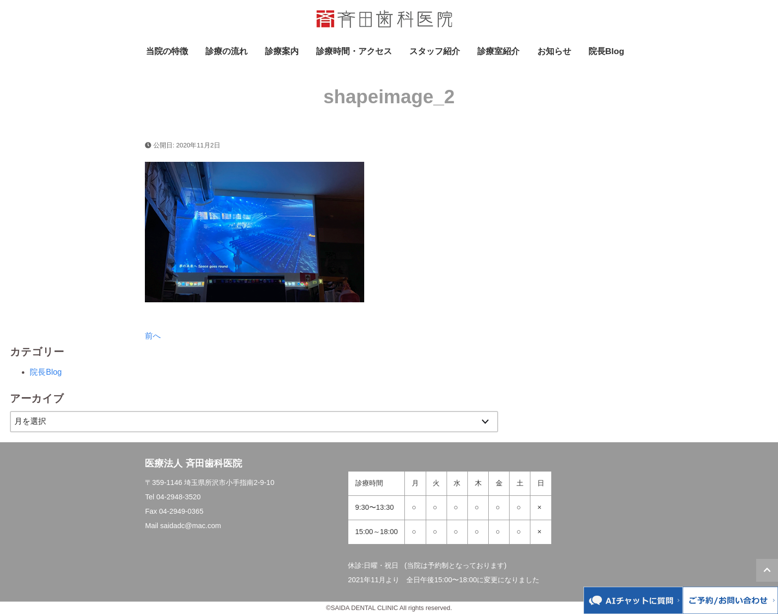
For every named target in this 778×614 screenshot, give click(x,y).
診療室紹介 (498, 51)
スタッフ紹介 (434, 51)
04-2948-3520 (178, 497)
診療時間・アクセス (354, 51)
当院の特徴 (167, 51)
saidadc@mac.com (190, 526)
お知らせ (554, 51)
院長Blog (606, 51)
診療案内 (282, 51)
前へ (153, 336)
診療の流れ (226, 51)
